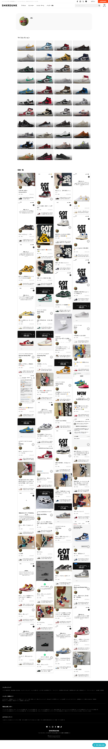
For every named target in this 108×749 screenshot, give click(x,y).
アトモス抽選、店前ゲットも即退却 (44, 206)
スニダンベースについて (25, 690)
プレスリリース (55, 690)
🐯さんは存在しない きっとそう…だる (26, 321)
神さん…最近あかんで (79, 553)
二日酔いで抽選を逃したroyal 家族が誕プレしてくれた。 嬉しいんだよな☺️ (62, 493)
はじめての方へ (5, 699)
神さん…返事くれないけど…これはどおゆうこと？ (63, 537)
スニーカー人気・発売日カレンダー (9, 709)
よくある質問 (62, 699)
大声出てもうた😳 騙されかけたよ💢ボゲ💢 (26, 408)
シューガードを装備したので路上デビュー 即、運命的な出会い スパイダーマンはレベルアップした (63, 614)
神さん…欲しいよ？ (23, 614)
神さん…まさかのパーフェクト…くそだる (26, 452)
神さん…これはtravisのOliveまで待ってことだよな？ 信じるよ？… (62, 660)
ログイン (93, 1)
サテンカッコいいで (79, 511)
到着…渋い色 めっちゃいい (62, 262)
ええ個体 (21, 553)
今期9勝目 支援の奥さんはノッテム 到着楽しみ (81, 292)
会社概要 (97, 690)
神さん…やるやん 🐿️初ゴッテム (62, 576)
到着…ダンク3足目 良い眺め (44, 278)
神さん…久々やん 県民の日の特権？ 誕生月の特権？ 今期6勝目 (44, 523)
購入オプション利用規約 (7, 700)
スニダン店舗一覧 (34, 690)
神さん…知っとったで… (43, 664)
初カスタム (39, 552)
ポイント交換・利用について (30, 699)
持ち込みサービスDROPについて (53, 699)
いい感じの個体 (77, 669)
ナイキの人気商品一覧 (81, 709)
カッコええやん (41, 622)
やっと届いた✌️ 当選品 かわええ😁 (81, 363)
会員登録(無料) (103, 1)
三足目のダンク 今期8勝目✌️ (62, 304)
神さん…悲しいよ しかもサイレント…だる (44, 594)
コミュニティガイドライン (71, 699)
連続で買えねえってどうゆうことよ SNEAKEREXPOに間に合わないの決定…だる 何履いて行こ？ (81, 453)
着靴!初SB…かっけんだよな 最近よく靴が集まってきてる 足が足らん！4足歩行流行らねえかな (81, 483)
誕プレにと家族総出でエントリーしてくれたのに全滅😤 (26, 277)
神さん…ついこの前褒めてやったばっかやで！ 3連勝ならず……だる (26, 597)
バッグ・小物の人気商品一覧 (55, 709)
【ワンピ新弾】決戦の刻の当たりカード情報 (48, 719)
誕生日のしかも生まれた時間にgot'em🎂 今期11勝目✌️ (63, 235)
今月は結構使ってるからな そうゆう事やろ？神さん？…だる (44, 435)
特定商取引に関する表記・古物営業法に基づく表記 (69, 690)
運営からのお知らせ (88, 699)
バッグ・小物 (50, 5)
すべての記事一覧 (61, 719)
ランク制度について (20, 699)
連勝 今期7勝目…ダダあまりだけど (62, 463)
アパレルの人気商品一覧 (32, 709)
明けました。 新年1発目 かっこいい (63, 191)
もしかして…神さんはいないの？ (26, 657)
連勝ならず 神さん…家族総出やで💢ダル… (26, 364)
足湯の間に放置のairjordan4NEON (23, 191)
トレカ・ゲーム (40, 5)
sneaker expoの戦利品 (60, 420)
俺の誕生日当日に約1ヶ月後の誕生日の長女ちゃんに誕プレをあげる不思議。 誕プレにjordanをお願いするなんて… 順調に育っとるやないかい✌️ (26, 481)
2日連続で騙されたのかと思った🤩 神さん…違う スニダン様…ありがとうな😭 (81, 407)
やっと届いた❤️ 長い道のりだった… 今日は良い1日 (44, 391)
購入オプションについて (41, 699)
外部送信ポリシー (82, 690)
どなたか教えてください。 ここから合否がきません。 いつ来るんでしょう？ (62, 348)
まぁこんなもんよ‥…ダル (25, 234)
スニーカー (31, 5)
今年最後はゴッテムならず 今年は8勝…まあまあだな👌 (62, 393)
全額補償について (80, 699)
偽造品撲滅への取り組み (15, 690)
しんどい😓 (77, 206)
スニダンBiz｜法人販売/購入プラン (45, 690)
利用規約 (94, 699)
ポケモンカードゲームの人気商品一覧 (69, 709)
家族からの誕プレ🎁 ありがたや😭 (44, 250)
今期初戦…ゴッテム (42, 364)
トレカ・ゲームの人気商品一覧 (43, 709)
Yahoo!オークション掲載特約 (18, 700)
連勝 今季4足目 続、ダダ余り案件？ (44, 321)
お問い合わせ (26, 700)
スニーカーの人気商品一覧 (22, 709)
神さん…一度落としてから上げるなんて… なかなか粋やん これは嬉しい (81, 641)
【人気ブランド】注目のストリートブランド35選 (12, 719)
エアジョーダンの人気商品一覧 (92, 709)
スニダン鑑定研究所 (6, 690)
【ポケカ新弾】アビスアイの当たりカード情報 (30, 719)
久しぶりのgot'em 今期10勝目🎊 (81, 248)
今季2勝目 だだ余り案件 (80, 335)
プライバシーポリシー (91, 690)
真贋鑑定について (12, 699)
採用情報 (102, 690)
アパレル (23, 5)
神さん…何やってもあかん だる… (26, 526)
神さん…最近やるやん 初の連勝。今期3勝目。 (81, 596)
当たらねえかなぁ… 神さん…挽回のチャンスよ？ (44, 479)
